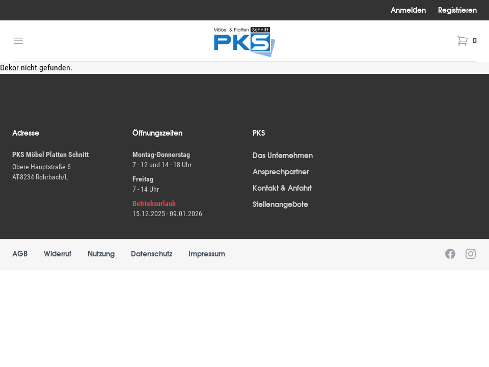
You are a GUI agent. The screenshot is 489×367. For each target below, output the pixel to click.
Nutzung (101, 253)
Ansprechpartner (281, 171)
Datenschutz (151, 253)
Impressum (206, 253)
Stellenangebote (280, 204)
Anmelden (408, 10)
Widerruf (57, 253)
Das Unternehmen (283, 155)
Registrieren (457, 10)
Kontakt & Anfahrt (282, 188)
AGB (20, 253)
